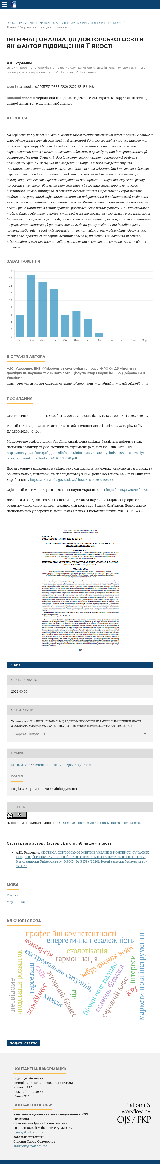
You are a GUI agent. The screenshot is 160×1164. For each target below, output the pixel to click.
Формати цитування (29, 734)
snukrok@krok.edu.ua (30, 1146)
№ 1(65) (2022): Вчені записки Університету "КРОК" (81, 22)
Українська (16, 902)
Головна (14, 22)
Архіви (31, 22)
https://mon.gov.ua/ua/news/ (127, 490)
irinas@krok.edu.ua (28, 1132)
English (12, 895)
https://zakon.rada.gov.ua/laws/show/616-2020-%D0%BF (71, 479)
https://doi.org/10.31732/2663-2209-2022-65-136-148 (54, 87)
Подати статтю (24, 1043)
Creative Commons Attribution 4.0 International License (101, 823)
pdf (16, 665)
